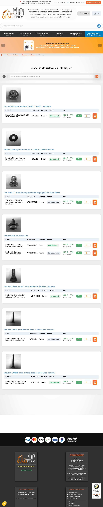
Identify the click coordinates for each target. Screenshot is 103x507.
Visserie (41, 55)
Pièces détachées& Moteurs (76, 34)
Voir (79, 116)
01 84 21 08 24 (60, 2)
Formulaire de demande (75, 494)
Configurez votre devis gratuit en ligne (94, 34)
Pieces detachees (13, 55)
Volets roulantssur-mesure (9, 34)
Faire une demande (93, 2)
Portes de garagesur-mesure (25, 34)
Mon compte (72, 502)
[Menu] (100, 484)
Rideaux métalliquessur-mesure (42, 34)
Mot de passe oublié (74, 505)
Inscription (71, 503)
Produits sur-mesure (74, 496)
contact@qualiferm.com (76, 2)
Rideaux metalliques (28, 55)
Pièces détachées (73, 498)
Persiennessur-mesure (59, 34)
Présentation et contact (75, 492)
